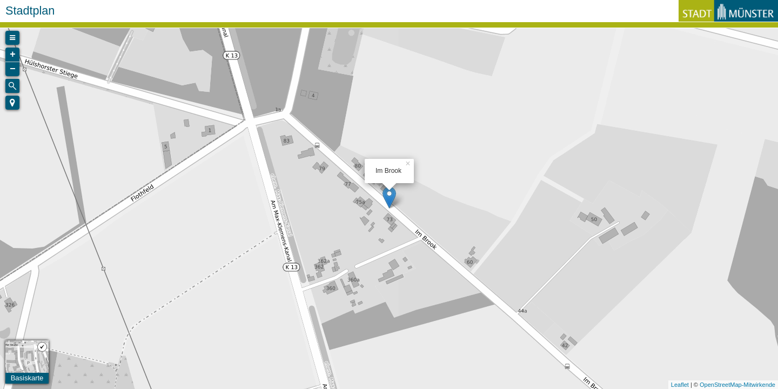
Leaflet (680, 384)
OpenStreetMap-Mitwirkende (737, 384)
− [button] (13, 69)
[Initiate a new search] (12, 86)
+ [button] (13, 54)
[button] (12, 103)
